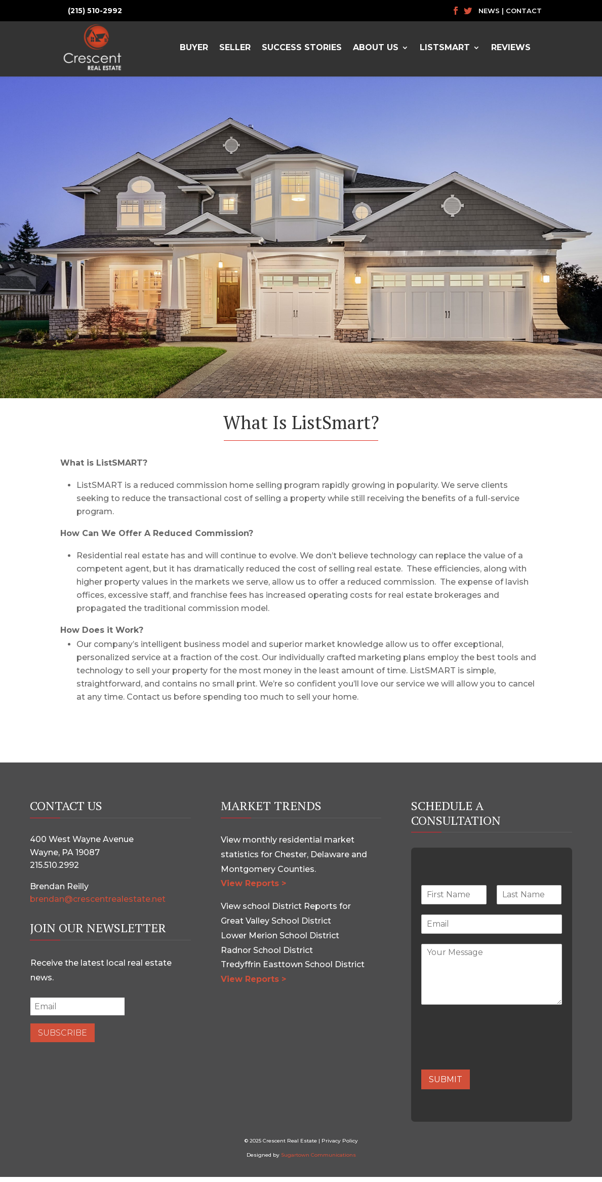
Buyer (194, 47)
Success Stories (302, 47)
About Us (375, 47)
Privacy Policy (340, 1145)
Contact (524, 11)
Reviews (511, 47)
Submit (445, 1084)
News (489, 11)
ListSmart (445, 47)
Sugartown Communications (318, 1160)
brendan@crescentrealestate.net (98, 904)
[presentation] (498, 1058)
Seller (235, 47)
